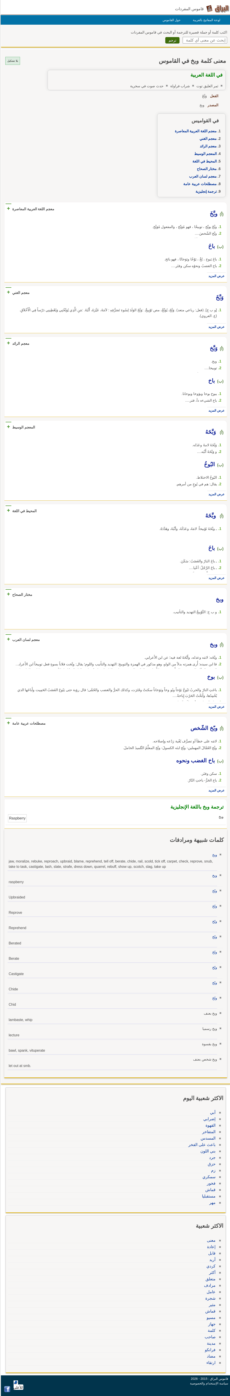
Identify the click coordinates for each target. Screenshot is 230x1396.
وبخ (214, 855)
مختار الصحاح (206, 169)
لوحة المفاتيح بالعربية (206, 20)
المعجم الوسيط (205, 154)
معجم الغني (207, 139)
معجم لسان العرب (202, 176)
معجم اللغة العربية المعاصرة (195, 131)
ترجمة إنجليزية (205, 191)
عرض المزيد (216, 276)
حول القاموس (171, 20)
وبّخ (214, 891)
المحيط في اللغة (204, 161)
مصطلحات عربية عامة (199, 184)
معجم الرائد (207, 146)
